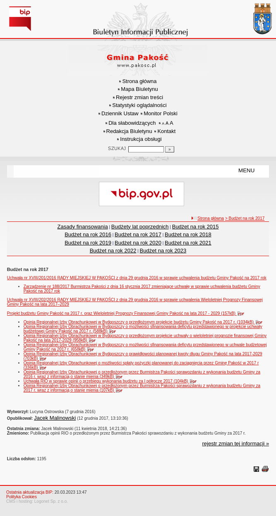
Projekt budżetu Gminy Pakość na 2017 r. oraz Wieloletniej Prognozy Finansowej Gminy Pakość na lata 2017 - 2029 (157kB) (127, 313)
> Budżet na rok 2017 (244, 218)
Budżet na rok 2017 (138, 234)
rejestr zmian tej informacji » (235, 443)
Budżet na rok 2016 (88, 234)
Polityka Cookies (21, 497)
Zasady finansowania (83, 227)
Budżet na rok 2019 (88, 243)
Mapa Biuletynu (139, 89)
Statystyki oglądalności (139, 105)
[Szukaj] (169, 149)
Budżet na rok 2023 (163, 250)
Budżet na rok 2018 (188, 234)
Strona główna (139, 81)
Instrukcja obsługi (140, 139)
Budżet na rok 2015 (195, 227)
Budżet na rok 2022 (113, 250)
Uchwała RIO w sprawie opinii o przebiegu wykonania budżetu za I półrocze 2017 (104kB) (112, 381)
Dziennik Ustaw (120, 113)
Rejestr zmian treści (139, 97)
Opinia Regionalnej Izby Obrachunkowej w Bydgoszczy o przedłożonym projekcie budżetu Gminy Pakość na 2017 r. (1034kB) (145, 322)
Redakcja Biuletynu (129, 131)
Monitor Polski (161, 113)
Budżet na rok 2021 (188, 243)
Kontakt (166, 131)
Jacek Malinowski (55, 418)
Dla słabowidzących (132, 123)
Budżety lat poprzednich (140, 227)
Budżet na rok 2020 (138, 243)
